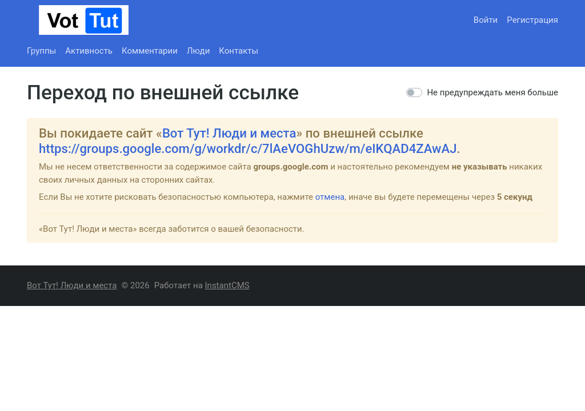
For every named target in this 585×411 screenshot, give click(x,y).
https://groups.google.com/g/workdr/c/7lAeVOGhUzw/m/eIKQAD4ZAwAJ (248, 148)
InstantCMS (227, 285)
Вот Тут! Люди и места (229, 133)
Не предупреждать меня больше (492, 92)
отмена (330, 197)
